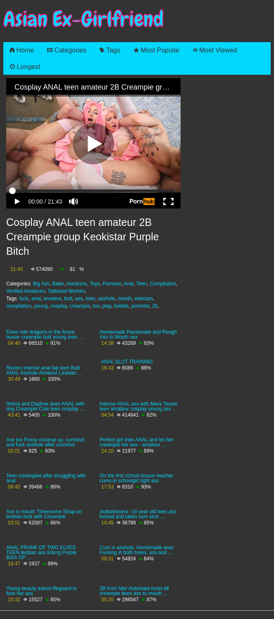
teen (90, 298)
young (41, 306)
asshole (106, 298)
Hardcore (77, 284)
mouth (124, 298)
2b (154, 306)
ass (79, 298)
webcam (143, 298)
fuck (24, 298)
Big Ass (41, 284)
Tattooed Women (67, 291)
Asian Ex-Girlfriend (83, 19)
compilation (18, 306)
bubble (121, 306)
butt (68, 298)
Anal (128, 284)
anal (36, 298)
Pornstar (111, 284)
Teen (141, 284)
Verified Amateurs (25, 291)
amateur (52, 298)
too (96, 306)
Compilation (163, 284)
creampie (79, 306)
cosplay (58, 306)
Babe (58, 284)
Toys (95, 284)
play (106, 306)
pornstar (140, 306)
